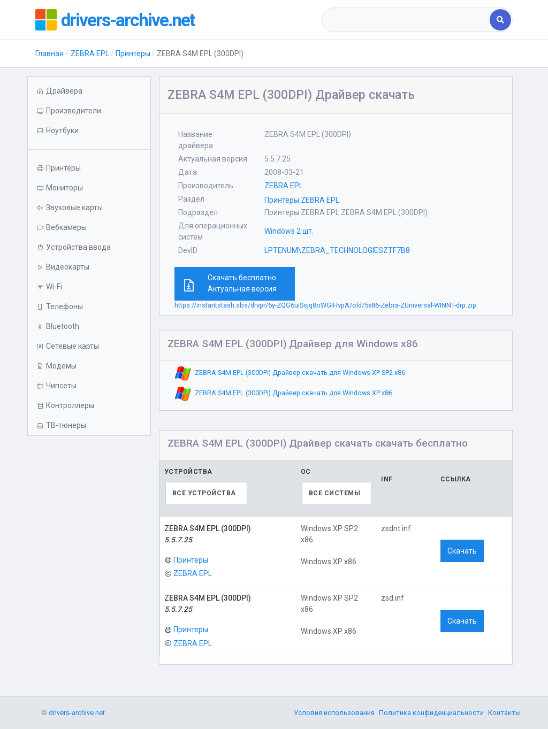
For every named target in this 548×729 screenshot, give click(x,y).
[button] (89, 131)
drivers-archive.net (132, 20)
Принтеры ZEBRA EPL (301, 200)
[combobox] (406, 19)
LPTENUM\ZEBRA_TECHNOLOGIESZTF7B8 (337, 250)
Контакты (504, 713)
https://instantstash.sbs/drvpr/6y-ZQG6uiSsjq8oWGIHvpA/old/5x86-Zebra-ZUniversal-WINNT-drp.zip (325, 305)
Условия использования (334, 713)
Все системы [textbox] (335, 493)
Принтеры (133, 53)
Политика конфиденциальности (431, 713)
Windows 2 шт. (289, 231)
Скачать (462, 551)
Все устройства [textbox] (204, 493)
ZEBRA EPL (90, 53)
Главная (49, 53)
